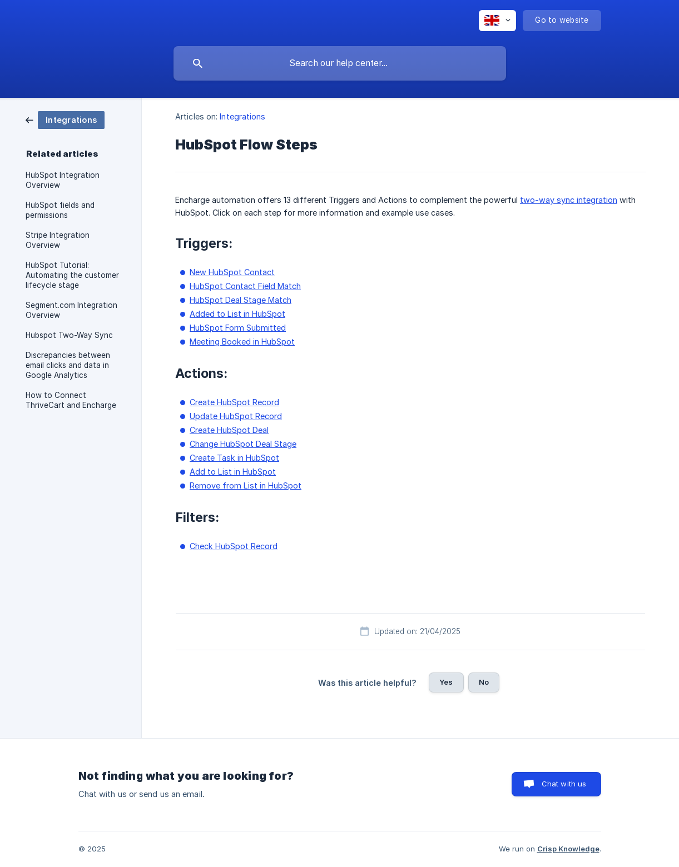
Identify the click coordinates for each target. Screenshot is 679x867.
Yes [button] (446, 681)
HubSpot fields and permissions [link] (60, 210)
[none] (497, 20)
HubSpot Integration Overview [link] (63, 180)
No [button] (484, 681)
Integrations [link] (242, 116)
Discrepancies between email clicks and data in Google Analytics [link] (68, 365)
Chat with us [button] (564, 783)
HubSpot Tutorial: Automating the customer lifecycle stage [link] (72, 275)
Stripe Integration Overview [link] (58, 240)
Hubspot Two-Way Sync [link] (69, 335)
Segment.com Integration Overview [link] (71, 310)
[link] (65, 119)
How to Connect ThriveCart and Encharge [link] (71, 400)
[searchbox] (340, 63)
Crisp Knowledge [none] (568, 848)
